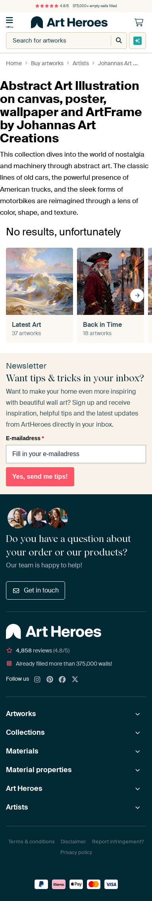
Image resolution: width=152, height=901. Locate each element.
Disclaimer (73, 841)
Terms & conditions (31, 841)
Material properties (39, 770)
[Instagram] (37, 680)
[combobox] (50, 41)
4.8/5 (52, 6)
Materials (22, 751)
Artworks (21, 713)
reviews (37, 650)
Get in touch (35, 590)
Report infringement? (118, 841)
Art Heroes (24, 788)
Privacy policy (76, 852)
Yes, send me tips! (40, 476)
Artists (17, 807)
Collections (25, 732)
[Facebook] (62, 680)
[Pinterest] (50, 680)
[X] (75, 680)
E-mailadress (25, 438)
